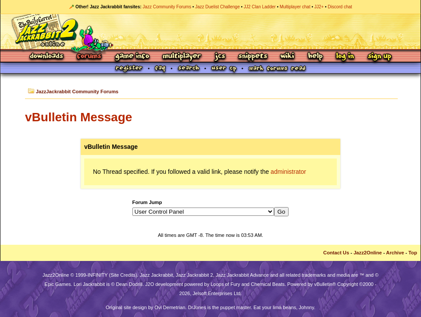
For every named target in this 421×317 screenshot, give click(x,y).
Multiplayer (181, 57)
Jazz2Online (367, 252)
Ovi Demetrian (169, 307)
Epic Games (58, 284)
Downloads (47, 57)
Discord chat (340, 6)
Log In (345, 57)
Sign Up (379, 57)
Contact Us (336, 252)
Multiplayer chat (295, 6)
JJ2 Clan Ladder (260, 6)
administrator (288, 171)
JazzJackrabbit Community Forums (77, 91)
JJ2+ (319, 6)
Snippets (253, 57)
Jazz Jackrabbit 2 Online (210, 31)
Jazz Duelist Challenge (217, 6)
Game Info (132, 57)
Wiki (288, 57)
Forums (89, 57)
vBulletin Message (78, 117)
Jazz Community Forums (167, 6)
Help (315, 57)
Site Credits (123, 275)
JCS (220, 57)
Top (412, 252)
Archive (395, 252)
